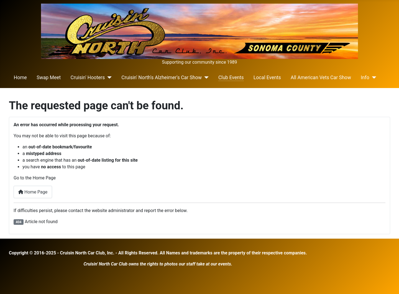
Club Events (231, 77)
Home (20, 77)
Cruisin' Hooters (88, 77)
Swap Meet (49, 77)
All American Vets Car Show (321, 77)
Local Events (267, 77)
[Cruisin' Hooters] (108, 77)
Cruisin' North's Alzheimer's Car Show (161, 77)
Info (365, 77)
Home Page (32, 192)
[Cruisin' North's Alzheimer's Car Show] (205, 77)
